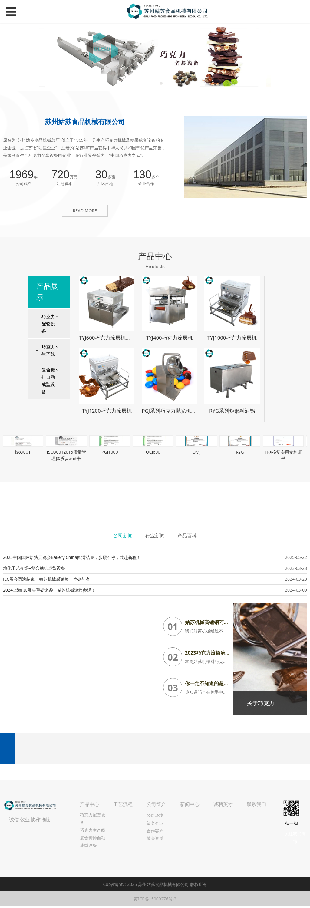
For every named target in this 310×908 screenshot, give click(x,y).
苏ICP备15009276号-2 (155, 899)
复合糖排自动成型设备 (48, 381)
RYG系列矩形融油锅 (232, 410)
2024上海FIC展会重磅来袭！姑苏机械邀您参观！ (49, 590)
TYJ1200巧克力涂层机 (107, 410)
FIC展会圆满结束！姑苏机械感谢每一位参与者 (46, 579)
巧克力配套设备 (48, 323)
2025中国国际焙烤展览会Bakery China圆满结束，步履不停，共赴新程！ (72, 557)
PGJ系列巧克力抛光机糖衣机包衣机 (182, 410)
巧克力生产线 (48, 350)
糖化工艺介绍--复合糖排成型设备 (34, 568)
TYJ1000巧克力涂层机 (232, 337)
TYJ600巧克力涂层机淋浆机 (110, 337)
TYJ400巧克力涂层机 (169, 337)
